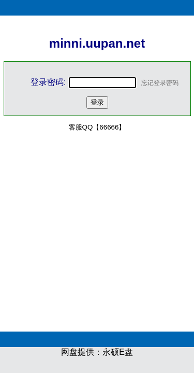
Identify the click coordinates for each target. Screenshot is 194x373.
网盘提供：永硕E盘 (97, 352)
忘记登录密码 (159, 83)
